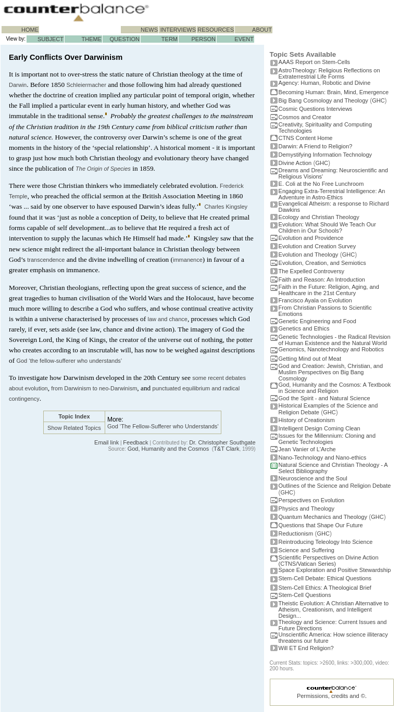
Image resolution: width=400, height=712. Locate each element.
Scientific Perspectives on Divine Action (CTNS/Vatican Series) (329, 560)
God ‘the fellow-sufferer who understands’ (69, 361)
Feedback (135, 442)
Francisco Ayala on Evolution (315, 300)
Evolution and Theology (309, 254)
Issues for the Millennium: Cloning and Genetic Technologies (327, 439)
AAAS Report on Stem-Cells (315, 62)
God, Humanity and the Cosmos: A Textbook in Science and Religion (335, 388)
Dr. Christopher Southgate (222, 442)
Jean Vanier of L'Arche (307, 449)
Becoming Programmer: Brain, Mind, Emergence (334, 92)
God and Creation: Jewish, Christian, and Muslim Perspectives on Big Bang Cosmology (331, 372)
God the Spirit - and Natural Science (324, 398)
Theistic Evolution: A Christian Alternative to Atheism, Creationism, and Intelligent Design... (334, 609)
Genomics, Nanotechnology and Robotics (331, 349)
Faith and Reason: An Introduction (322, 279)
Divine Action (295, 163)
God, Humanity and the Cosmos (168, 449)
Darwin (18, 85)
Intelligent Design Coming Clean (319, 428)
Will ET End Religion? (306, 648)
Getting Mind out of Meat (310, 358)
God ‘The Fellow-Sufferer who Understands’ (163, 426)
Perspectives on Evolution (312, 500)
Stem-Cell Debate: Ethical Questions (325, 578)
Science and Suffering (306, 550)
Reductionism (296, 533)
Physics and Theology (306, 508)
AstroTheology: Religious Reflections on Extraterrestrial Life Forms (329, 73)
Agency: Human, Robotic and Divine (325, 83)
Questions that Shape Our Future (321, 525)
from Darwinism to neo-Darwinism (94, 388)
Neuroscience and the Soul (313, 478)
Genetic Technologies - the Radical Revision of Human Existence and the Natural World (335, 340)
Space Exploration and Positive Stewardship (335, 570)
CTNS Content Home (306, 138)
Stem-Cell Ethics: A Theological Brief (325, 587)
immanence (188, 260)
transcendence (46, 260)
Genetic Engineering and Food (317, 321)
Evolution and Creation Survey (317, 246)
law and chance (167, 319)
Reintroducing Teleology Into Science (326, 542)
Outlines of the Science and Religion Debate (335, 485)
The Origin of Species (103, 169)
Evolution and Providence (311, 238)
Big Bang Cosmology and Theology (323, 100)
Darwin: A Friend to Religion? (316, 146)
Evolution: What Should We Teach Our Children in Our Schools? (327, 227)
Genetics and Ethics (304, 328)
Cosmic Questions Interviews (316, 109)
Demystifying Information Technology (325, 154)
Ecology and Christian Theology (319, 217)
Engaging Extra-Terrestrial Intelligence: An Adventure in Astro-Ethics (332, 194)
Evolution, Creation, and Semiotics (322, 263)
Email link (106, 442)
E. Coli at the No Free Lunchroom (321, 184)
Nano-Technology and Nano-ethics (323, 457)
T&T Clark (226, 449)
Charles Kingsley (225, 207)
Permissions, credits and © (331, 696)
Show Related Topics (74, 428)
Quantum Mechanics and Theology (323, 517)
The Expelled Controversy (312, 271)
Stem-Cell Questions (305, 595)
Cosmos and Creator (305, 117)
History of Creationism (307, 420)
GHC (378, 100)
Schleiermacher (86, 85)
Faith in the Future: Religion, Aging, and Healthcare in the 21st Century (329, 290)
